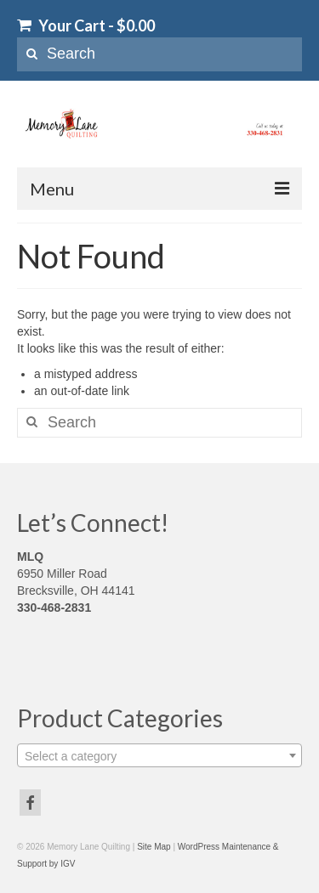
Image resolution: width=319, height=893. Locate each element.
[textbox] (159, 756)
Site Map (153, 846)
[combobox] (159, 755)
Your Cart (86, 25)
